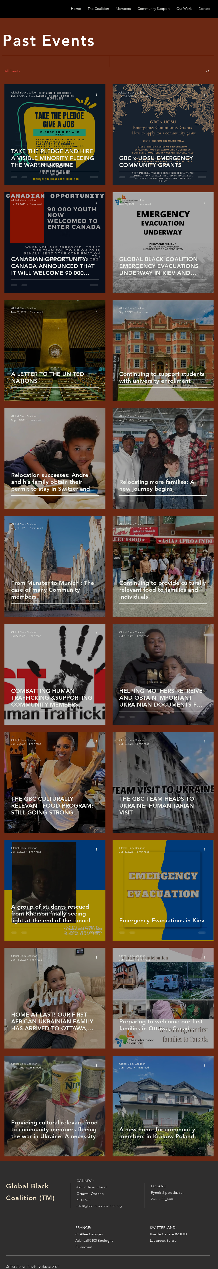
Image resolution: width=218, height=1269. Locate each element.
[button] (208, 71)
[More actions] (98, 94)
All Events (12, 71)
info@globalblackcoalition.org (99, 1206)
